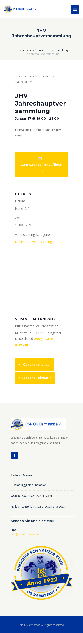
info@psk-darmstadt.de (26, 534)
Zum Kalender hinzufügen (41, 165)
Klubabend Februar (34, 378)
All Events (28, 50)
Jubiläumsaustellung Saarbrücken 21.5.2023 (38, 506)
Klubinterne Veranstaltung (52, 50)
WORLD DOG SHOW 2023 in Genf (31, 496)
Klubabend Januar (36, 364)
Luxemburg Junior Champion (28, 485)
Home (15, 50)
